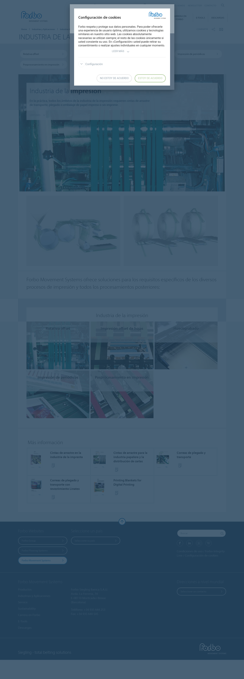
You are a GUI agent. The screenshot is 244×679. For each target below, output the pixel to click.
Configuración (90, 64)
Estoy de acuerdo (150, 78)
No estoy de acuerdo (114, 78)
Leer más (120, 52)
